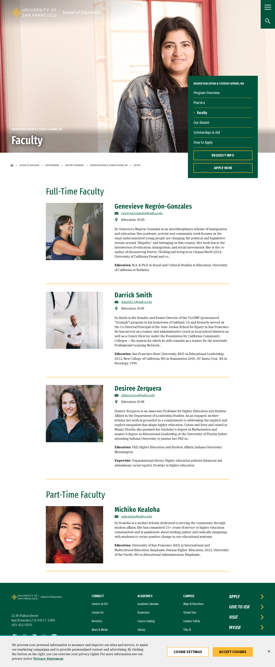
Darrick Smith (133, 295)
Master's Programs (74, 165)
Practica (199, 102)
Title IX (187, 630)
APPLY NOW (223, 168)
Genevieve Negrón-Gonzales (153, 206)
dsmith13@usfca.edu (136, 302)
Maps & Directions (193, 604)
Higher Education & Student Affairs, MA (109, 165)
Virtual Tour (189, 612)
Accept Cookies (233, 652)
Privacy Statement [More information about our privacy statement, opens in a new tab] (48, 659)
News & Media (100, 630)
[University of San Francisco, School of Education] (111, 13)
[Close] (269, 651)
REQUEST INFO (223, 155)
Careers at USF (100, 604)
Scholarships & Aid (206, 132)
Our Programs (52, 165)
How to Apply (203, 142)
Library (141, 630)
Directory (97, 621)
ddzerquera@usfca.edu (138, 395)
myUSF (235, 627)
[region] (137, 651)
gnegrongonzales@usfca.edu (142, 213)
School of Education (29, 165)
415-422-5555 (21, 625)
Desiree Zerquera (138, 388)
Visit (233, 617)
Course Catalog (146, 621)
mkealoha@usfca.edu (136, 516)
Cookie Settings (188, 652)
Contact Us (98, 612)
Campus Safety (191, 621)
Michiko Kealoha (137, 509)
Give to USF (239, 607)
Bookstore (144, 612)
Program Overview (206, 92)
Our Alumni (201, 122)
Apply (234, 596)
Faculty (202, 112)
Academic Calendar (148, 604)
